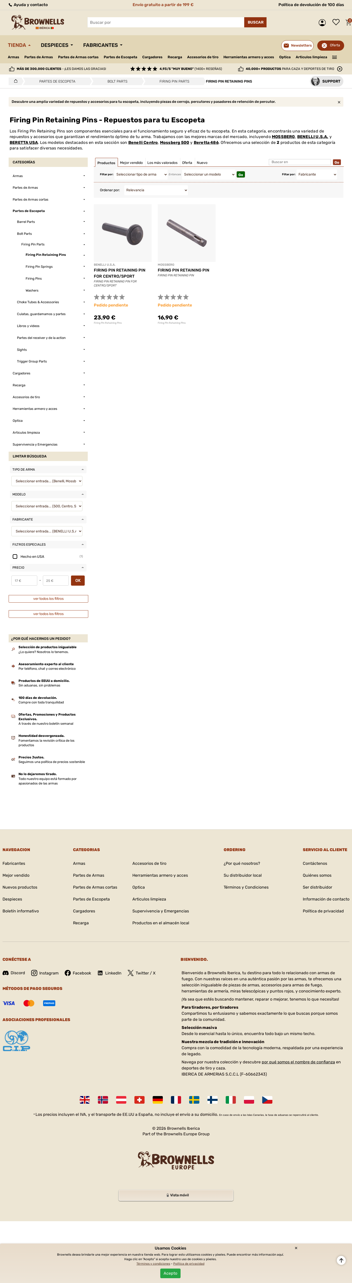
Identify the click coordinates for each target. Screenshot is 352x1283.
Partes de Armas (38, 57)
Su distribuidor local (243, 875)
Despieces (54, 45)
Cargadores (152, 57)
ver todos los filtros (48, 599)
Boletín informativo (21, 911)
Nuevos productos (20, 887)
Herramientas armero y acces (248, 57)
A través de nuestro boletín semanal (46, 723)
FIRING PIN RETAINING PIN (183, 270)
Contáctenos (315, 863)
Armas (13, 57)
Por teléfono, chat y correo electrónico (47, 669)
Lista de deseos (337, 22)
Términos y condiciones (153, 1264)
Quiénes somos (317, 875)
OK (78, 580)
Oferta (335, 45)
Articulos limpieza (311, 57)
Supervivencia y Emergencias (160, 911)
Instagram (45, 973)
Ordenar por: (110, 190)
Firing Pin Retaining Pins (108, 322)
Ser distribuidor (317, 887)
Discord (14, 972)
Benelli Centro (143, 142)
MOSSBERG (283, 136)
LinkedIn (109, 973)
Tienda (17, 45)
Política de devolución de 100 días (311, 4)
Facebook (78, 973)
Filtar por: (106, 174)
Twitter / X (141, 973)
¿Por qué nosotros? (242, 863)
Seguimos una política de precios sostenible (52, 762)
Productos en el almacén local (160, 923)
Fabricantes (100, 45)
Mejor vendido (16, 875)
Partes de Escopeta (120, 57)
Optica (285, 57)
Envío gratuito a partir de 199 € (163, 4)
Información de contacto (326, 899)
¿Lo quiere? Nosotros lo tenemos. (44, 652)
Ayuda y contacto (28, 4)
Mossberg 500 (174, 142)
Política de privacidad (323, 911)
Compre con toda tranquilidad (41, 702)
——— (334, 57)
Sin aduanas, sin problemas (39, 685)
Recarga (175, 57)
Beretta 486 (206, 142)
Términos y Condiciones (246, 887)
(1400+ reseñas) (191, 69)
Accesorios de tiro (202, 57)
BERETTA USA (24, 142)
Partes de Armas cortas (78, 57)
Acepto (170, 1273)
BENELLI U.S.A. (312, 136)
